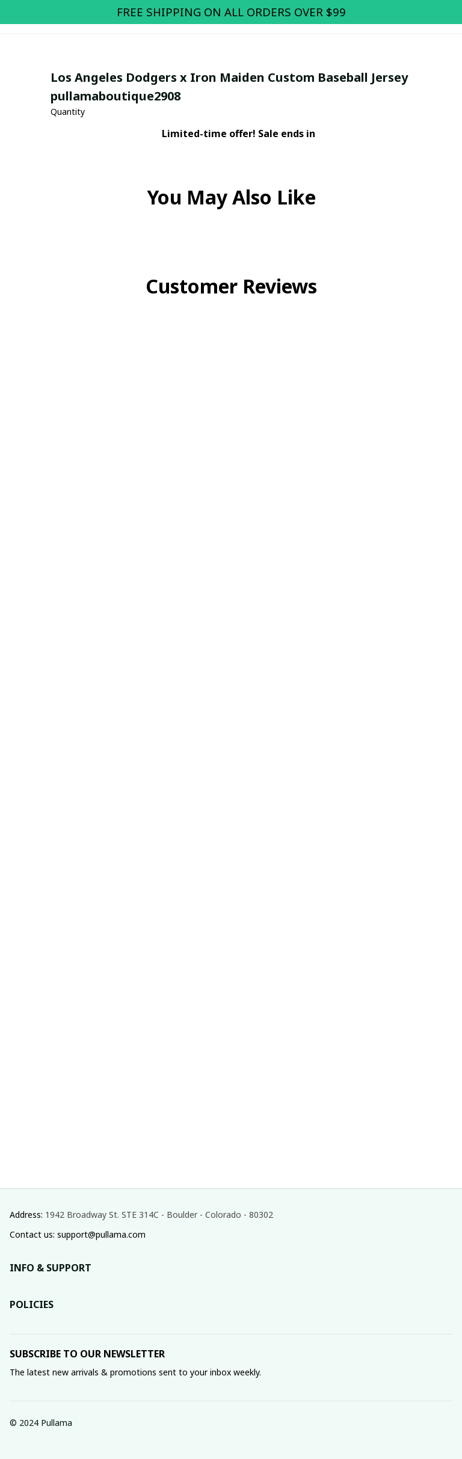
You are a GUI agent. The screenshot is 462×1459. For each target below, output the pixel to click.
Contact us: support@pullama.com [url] (78, 1234)
